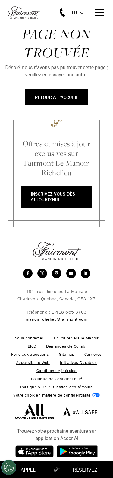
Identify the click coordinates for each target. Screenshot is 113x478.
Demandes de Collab (66, 346)
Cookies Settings (56, 395)
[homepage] (27, 12)
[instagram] (56, 273)
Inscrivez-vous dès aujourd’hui (53, 196)
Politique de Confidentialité (56, 378)
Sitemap (66, 354)
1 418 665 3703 (69, 312)
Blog (32, 346)
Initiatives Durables (78, 362)
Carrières (93, 354)
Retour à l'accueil (56, 97)
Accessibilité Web (33, 362)
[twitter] (42, 273)
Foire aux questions (30, 354)
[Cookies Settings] (8, 467)
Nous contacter (29, 338)
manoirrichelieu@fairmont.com (57, 319)
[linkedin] (85, 273)
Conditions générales (56, 370)
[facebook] (28, 273)
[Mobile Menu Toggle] (99, 12)
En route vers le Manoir (76, 338)
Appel (28, 469)
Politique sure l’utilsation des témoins (56, 387)
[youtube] (71, 273)
